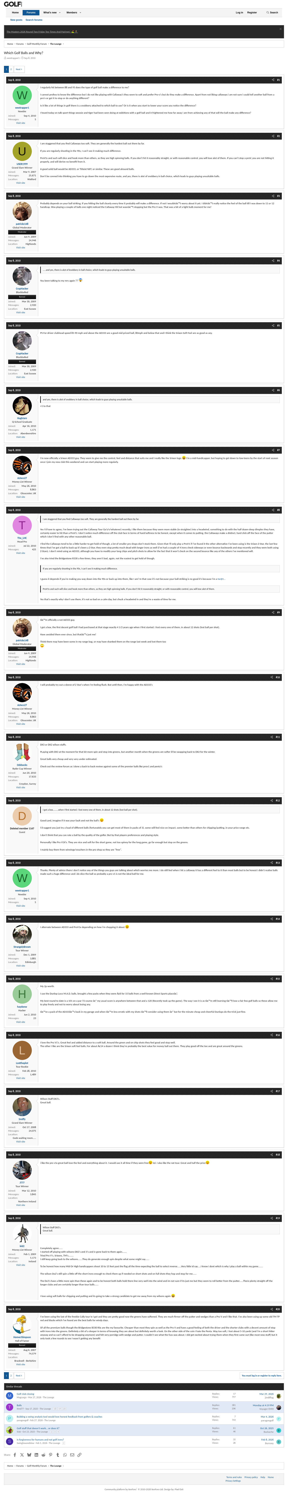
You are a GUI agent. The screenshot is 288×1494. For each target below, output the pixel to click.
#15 (278, 978)
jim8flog (269, 1397)
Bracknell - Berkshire (25, 1360)
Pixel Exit (179, 1489)
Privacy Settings (233, 1480)
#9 (278, 612)
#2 (278, 136)
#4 (278, 260)
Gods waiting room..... (24, 1137)
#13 (278, 862)
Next (18, 69)
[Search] (272, 12)
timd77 (20, 1408)
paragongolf (22, 1420)
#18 (278, 1154)
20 (64, 1408)
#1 (278, 79)
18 (55, 1408)
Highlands (31, 243)
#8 (278, 510)
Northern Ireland (27, 1201)
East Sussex (30, 308)
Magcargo (21, 1397)
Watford (31, 179)
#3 (278, 195)
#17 (278, 1091)
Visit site (20, 122)
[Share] (273, 80)
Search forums (34, 20)
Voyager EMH (266, 1408)
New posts (16, 20)
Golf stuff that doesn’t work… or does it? (38, 1428)
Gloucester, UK (28, 493)
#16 (278, 1035)
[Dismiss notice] (280, 29)
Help (263, 1477)
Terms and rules (234, 1477)
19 (59, 1408)
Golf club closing (25, 1393)
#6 (278, 390)
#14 (278, 918)
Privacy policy (251, 1477)
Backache (269, 1431)
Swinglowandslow (25, 1443)
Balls (19, 1405)
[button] (60, 12)
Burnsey (269, 1443)
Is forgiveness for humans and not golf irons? (40, 1439)
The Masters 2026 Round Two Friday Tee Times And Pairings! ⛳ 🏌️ (42, 31)
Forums (31, 12)
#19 (278, 1218)
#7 (278, 450)
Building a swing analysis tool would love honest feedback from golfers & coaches (59, 1416)
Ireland (32, 1261)
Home (15, 12)
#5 (278, 325)
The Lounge (48, 1397)
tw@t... (221, 578)
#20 (278, 1309)
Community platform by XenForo (134, 1489)
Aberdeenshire (28, 433)
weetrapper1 (13, 58)
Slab (19, 1431)
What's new (50, 12)
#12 (278, 800)
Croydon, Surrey (27, 783)
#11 (278, 737)
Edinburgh (30, 962)
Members (72, 12)
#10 (278, 677)
